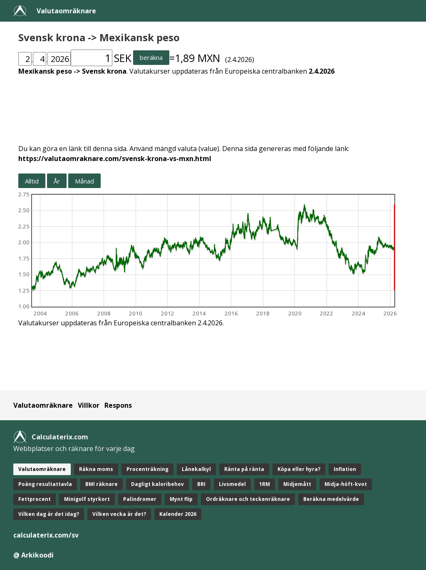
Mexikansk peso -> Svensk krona (72, 71)
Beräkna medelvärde (331, 499)
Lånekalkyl (196, 469)
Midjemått (297, 484)
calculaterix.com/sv (46, 535)
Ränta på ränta (244, 469)
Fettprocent (34, 499)
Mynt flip (181, 499)
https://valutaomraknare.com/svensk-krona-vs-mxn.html (114, 158)
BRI (201, 484)
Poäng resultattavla (45, 484)
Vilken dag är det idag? (48, 514)
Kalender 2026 (177, 514)
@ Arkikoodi (33, 555)
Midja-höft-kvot (345, 484)
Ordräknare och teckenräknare (248, 499)
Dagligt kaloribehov (157, 484)
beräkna (151, 57)
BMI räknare (101, 484)
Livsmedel (232, 484)
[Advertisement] (213, 105)
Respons (118, 405)
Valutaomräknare (66, 10)
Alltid (32, 181)
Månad (84, 181)
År (57, 181)
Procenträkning (147, 469)
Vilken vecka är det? (119, 514)
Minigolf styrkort (87, 499)
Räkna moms (96, 469)
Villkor (88, 405)
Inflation (345, 469)
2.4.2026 (321, 71)
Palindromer (139, 499)
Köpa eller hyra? (298, 469)
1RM (264, 484)
